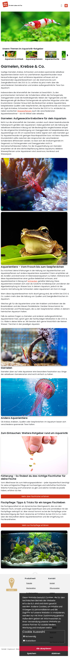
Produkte (29, 583)
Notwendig (29, 636)
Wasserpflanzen (24, 111)
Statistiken (29, 640)
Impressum (11, 649)
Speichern (31, 653)
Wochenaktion (31, 588)
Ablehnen (56, 653)
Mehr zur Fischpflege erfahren (35, 525)
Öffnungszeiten (55, 588)
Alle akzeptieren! (43, 648)
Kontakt (52, 583)
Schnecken (32, 281)
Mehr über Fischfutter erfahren (35, 496)
